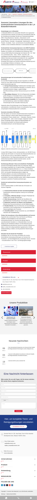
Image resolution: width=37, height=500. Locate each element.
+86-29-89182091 (5, 289)
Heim (9, 14)
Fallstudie (20, 14)
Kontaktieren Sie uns (18, 426)
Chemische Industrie (27, 14)
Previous (2, 317)
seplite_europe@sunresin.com (8, 287)
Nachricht (15, 14)
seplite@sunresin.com (6, 284)
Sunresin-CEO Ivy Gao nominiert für (16, 360)
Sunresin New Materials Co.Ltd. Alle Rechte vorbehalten (20, 491)
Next (34, 317)
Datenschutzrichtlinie (11, 494)
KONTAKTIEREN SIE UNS (6, 293)
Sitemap (3, 494)
